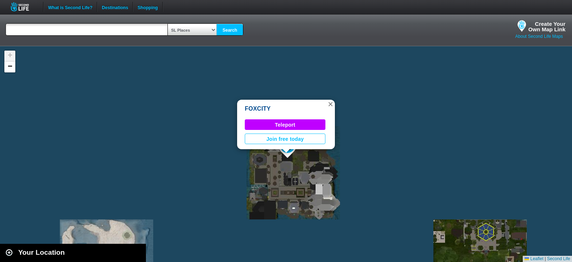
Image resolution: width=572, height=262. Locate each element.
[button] (330, 104)
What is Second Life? (70, 7)
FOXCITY (258, 109)
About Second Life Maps (539, 36)
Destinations (115, 7)
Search (230, 30)
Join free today (285, 139)
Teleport (285, 125)
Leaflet (534, 258)
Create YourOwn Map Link (546, 26)
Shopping (148, 7)
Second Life (24, 7)
